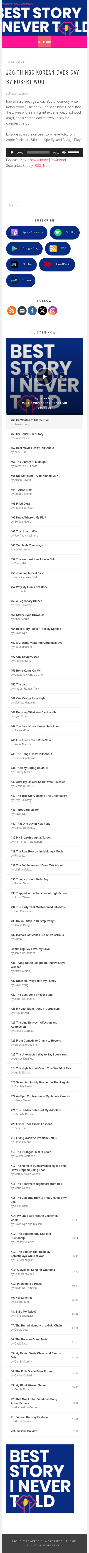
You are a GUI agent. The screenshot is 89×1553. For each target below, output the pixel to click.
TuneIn (21, 280)
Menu (47, 41)
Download (58, 159)
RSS (38, 165)
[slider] (38, 152)
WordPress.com (50, 1545)
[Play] (12, 152)
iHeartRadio (57, 264)
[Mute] (64, 152)
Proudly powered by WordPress (37, 1541)
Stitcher (21, 264)
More (47, 165)
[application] (44, 152)
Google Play (24, 248)
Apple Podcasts (27, 232)
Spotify (27, 165)
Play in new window (34, 159)
